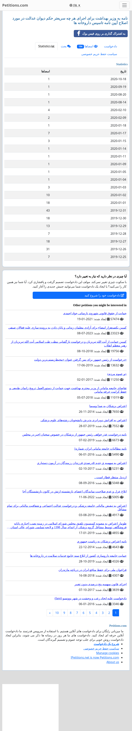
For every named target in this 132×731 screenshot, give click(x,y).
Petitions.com (15, 5)
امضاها (87, 46)
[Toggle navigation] (124, 5)
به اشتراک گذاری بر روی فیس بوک (99, 33)
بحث (66, 46)
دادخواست (110, 46)
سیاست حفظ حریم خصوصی (99, 54)
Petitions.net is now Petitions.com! (95, 657)
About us (112, 662)
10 (57, 613)
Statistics (46, 46)
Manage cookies (107, 653)
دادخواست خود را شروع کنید (104, 295)
